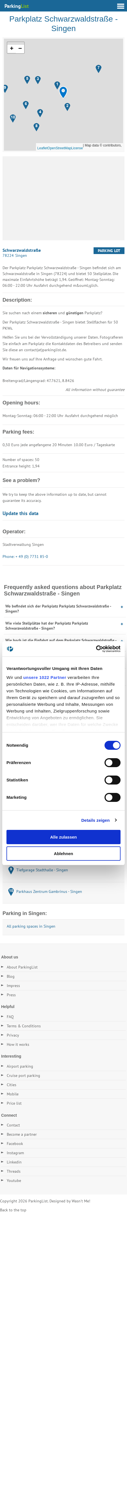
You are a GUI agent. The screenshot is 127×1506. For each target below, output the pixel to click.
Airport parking (20, 1066)
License (77, 148)
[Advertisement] (63, 198)
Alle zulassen (63, 837)
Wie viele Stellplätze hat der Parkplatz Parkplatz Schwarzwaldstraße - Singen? (46, 626)
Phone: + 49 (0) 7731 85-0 (25, 556)
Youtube (14, 1180)
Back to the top (13, 1209)
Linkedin (14, 1162)
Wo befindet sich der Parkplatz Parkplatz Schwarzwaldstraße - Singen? (58, 609)
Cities (11, 1084)
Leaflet (42, 148)
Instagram (15, 1152)
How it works (18, 1044)
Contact (13, 1125)
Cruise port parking (23, 1075)
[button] (63, 92)
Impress (13, 985)
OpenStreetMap (59, 148)
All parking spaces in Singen (31, 926)
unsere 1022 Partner (44, 677)
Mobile (13, 1094)
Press (11, 994)
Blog (11, 976)
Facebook (15, 1143)
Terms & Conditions (24, 1025)
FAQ (10, 1016)
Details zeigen (95, 820)
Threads (14, 1171)
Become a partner (22, 1134)
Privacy (13, 1035)
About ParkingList (22, 967)
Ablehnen (63, 853)
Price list (14, 1103)
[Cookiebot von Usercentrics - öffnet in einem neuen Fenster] (96, 649)
